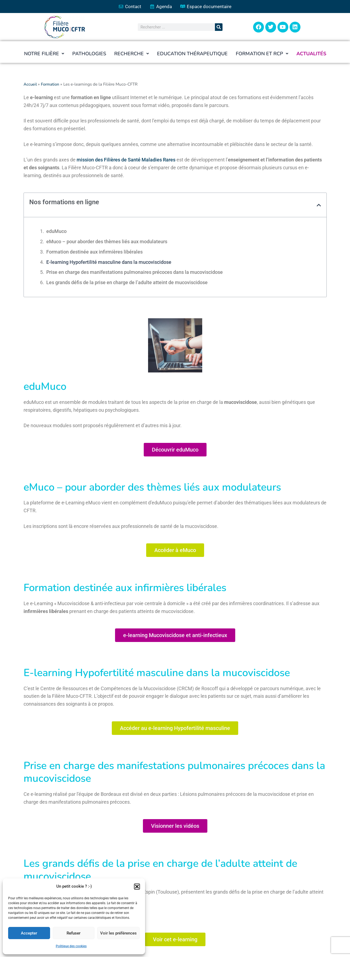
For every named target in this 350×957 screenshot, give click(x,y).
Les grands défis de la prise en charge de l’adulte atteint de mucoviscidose (127, 283)
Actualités (311, 54)
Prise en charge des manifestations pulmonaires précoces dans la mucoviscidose (134, 272)
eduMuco (56, 231)
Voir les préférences (118, 933)
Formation (51, 84)
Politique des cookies (71, 946)
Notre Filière (44, 54)
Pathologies (89, 54)
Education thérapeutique (192, 54)
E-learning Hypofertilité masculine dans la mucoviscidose (108, 262)
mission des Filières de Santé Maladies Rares (126, 160)
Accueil (30, 84)
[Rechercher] (219, 27)
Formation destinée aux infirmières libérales (94, 252)
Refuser (73, 933)
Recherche (131, 54)
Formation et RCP (262, 54)
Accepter (29, 933)
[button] (137, 886)
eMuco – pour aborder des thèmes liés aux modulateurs (106, 242)
